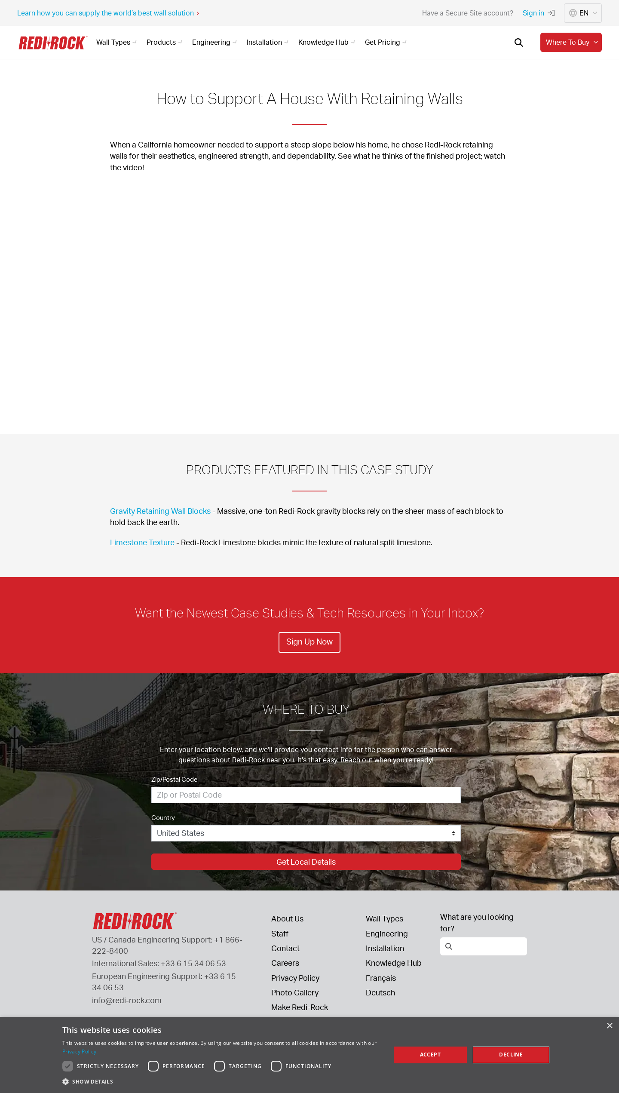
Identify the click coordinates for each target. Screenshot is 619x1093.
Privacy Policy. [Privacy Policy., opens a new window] (80, 1051)
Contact (285, 948)
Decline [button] (511, 1054)
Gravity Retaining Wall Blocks (160, 511)
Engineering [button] (215, 42)
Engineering (387, 933)
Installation (385, 948)
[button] (221, 1081)
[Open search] (519, 42)
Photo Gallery (295, 992)
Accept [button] (430, 1054)
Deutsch (380, 992)
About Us (287, 918)
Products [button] (166, 42)
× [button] (609, 1026)
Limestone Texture (142, 542)
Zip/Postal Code (174, 779)
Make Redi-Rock (299, 1007)
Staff (279, 933)
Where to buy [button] (573, 42)
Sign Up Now (309, 641)
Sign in (539, 12)
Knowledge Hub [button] (328, 42)
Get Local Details (306, 861)
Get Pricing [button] (387, 42)
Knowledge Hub (394, 962)
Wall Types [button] (117, 42)
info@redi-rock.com (127, 1000)
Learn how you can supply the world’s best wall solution (108, 12)
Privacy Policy (295, 977)
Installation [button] (269, 42)
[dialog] (309, 1055)
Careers (285, 962)
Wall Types (384, 918)
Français (381, 977)
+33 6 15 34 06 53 (193, 963)
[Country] (306, 833)
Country (163, 818)
